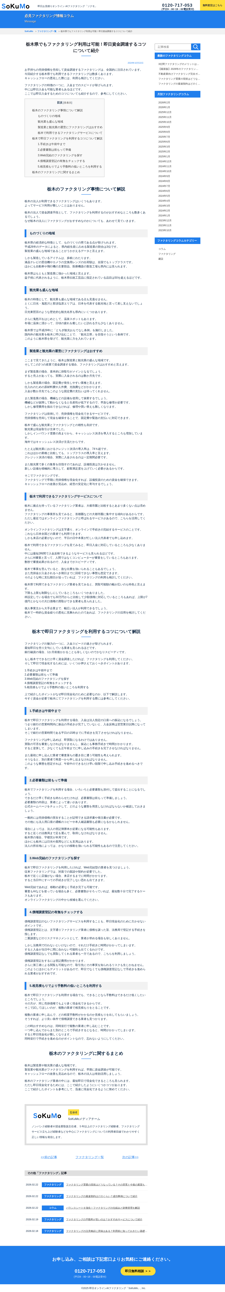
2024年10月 (165, 171)
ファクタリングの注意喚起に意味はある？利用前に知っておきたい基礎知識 (107, 1231)
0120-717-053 (177, 5)
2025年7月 (164, 137)
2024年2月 (164, 211)
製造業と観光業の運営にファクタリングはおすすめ (70, 127)
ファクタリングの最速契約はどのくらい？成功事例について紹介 (101, 1196)
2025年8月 (164, 132)
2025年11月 (165, 117)
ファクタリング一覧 (46, 31)
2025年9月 (164, 127)
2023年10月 (165, 230)
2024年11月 (165, 166)
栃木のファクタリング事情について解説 (57, 110)
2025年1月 (164, 156)
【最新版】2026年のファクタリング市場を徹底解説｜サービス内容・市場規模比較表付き (179, 69)
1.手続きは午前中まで (51, 144)
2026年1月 (164, 107)
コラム (162, 249)
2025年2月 (164, 151)
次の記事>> (130, 1157)
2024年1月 (164, 215)
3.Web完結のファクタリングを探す (60, 155)
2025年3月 (164, 147)
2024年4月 (164, 201)
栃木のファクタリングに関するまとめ (56, 172)
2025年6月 (164, 142)
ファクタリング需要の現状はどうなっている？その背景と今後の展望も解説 (107, 1184)
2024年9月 (164, 176)
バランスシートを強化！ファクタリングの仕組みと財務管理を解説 (103, 1207)
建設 (160, 259)
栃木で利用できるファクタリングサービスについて (70, 132)
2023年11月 (165, 225)
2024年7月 (164, 186)
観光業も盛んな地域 (50, 121)
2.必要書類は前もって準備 (54, 149)
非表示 (67, 102)
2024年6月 (164, 191)
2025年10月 (165, 122)
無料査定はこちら (212, 5)
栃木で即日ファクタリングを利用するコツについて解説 (67, 138)
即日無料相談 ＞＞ (138, 1271)
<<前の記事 (49, 1157)
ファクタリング (167, 254)
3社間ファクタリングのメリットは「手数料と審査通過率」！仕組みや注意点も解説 (179, 64)
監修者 (73, 1112)
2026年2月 (164, 102)
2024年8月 (164, 181)
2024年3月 (164, 206)
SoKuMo (29, 31)
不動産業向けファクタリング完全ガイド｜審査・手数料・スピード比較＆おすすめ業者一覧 (179, 74)
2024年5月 (164, 196)
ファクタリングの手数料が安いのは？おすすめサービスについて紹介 (104, 1219)
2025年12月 (165, 112)
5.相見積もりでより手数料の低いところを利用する (70, 166)
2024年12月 (165, 161)
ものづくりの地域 (49, 115)
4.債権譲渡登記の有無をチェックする (61, 160)
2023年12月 (165, 220)
